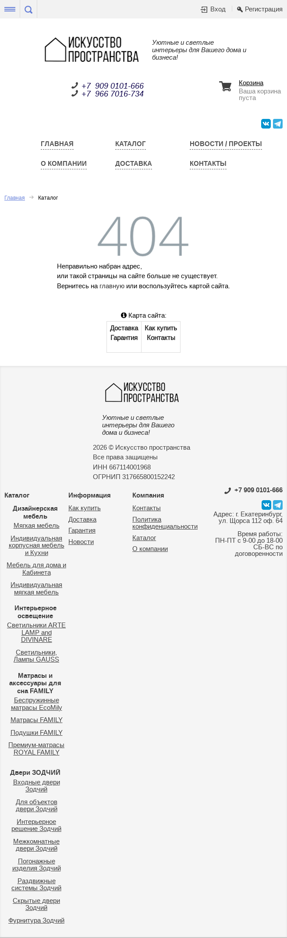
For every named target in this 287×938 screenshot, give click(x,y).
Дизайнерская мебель (35, 512)
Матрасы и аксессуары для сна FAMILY (35, 683)
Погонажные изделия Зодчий (36, 865)
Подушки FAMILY (37, 733)
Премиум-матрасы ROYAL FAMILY (36, 749)
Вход (218, 10)
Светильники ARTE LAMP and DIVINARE (36, 632)
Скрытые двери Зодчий (36, 905)
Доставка (133, 163)
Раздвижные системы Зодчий (36, 885)
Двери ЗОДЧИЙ (35, 772)
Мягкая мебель (37, 526)
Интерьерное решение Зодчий (36, 826)
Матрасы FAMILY (37, 720)
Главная (57, 144)
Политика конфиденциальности (165, 523)
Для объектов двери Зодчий (36, 806)
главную (111, 286)
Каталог (130, 144)
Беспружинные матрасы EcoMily (36, 704)
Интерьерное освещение (35, 612)
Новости (81, 542)
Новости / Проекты (226, 144)
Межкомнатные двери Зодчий (36, 845)
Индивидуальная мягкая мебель (36, 589)
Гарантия (124, 338)
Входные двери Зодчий (36, 786)
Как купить (161, 328)
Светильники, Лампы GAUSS (36, 656)
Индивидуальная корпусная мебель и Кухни (36, 545)
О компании (64, 163)
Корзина (251, 83)
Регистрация (264, 10)
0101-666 (253, 490)
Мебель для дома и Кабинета (36, 569)
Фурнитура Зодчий (36, 921)
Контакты (208, 163)
